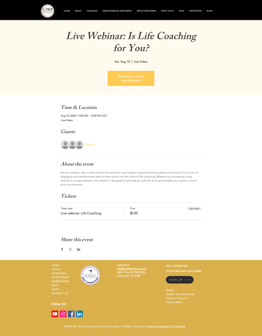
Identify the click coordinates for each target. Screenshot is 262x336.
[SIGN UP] (180, 280)
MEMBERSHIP (61, 281)
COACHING (59, 273)
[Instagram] (63, 314)
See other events (131, 80)
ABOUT (56, 269)
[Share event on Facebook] (62, 249)
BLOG (55, 285)
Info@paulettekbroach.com (131, 268)
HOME (56, 265)
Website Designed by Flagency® (166, 326)
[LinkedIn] (79, 314)
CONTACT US (60, 293)
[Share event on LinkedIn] (78, 249)
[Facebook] (71, 314)
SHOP (55, 289)
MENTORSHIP (60, 277)
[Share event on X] (70, 249)
